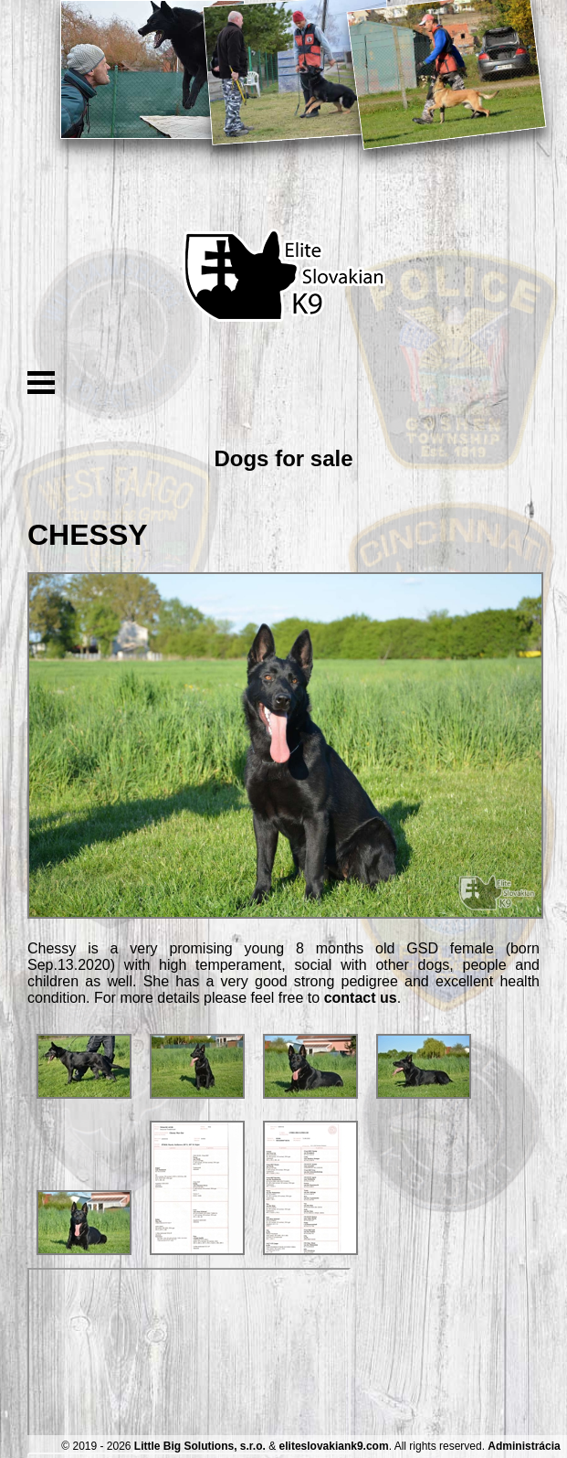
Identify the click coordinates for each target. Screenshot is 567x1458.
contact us (360, 998)
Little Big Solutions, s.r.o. (200, 1446)
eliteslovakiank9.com (334, 1446)
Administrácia (524, 1446)
